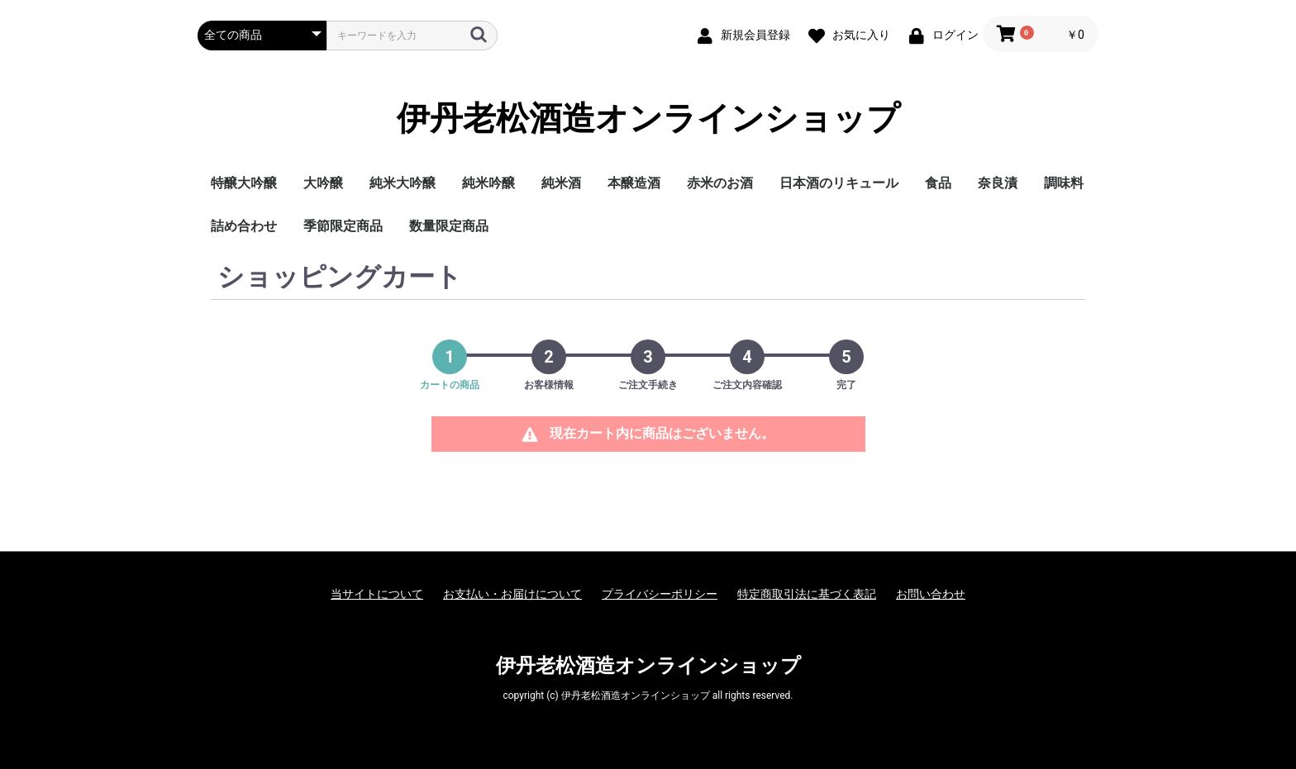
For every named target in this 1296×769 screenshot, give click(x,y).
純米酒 (561, 183)
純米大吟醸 (402, 183)
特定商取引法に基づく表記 (806, 593)
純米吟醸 (488, 183)
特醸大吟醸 (244, 183)
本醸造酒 (634, 183)
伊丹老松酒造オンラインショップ (648, 119)
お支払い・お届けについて (512, 593)
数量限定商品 (448, 226)
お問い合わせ (930, 593)
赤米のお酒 (720, 183)
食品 (938, 183)
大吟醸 (323, 183)
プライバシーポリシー (659, 593)
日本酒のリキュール (838, 183)
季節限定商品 (343, 226)
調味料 (1064, 183)
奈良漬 (997, 183)
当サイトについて (377, 593)
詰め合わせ (244, 226)
